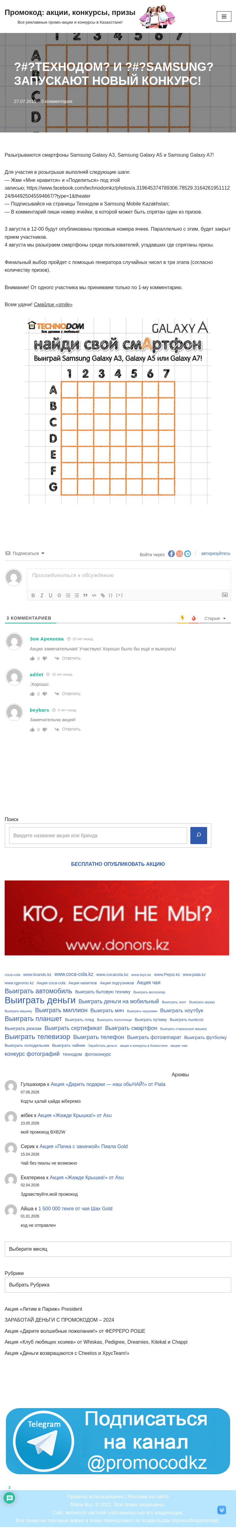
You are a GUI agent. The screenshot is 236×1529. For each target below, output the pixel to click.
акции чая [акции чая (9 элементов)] (178, 1046)
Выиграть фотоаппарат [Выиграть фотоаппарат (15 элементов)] (154, 1038)
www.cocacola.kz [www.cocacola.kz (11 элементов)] (112, 975)
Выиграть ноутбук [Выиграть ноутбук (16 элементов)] (181, 1011)
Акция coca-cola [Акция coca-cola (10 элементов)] (51, 984)
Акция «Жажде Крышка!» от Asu (75, 1116)
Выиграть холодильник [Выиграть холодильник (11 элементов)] (27, 1046)
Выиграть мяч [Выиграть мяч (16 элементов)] (107, 1011)
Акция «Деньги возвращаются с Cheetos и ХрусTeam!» (67, 1355)
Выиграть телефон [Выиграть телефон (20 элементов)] (98, 1038)
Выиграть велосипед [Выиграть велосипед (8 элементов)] (149, 993)
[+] (119, 595)
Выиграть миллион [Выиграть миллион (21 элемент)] (61, 1011)
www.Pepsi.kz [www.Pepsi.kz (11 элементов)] (167, 975)
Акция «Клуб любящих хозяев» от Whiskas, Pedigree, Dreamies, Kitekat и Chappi (96, 1344)
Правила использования (95, 1498)
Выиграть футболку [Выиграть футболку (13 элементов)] (205, 1038)
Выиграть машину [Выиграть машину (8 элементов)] (18, 1012)
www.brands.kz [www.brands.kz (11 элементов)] (37, 975)
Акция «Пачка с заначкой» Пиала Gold (84, 1147)
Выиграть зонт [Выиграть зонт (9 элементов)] (174, 1002)
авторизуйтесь (215, 554)
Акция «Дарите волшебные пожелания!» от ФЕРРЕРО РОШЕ (75, 1332)
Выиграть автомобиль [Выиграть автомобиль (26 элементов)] (38, 991)
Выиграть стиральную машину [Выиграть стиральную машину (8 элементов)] (183, 1029)
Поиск (11, 819)
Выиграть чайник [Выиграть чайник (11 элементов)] (68, 1046)
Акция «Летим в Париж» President (44, 1310)
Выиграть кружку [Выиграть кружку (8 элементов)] (202, 1003)
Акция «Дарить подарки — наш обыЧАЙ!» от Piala (108, 1085)
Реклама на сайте (148, 1498)
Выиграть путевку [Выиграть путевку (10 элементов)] (151, 1021)
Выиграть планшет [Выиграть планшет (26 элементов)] (33, 1019)
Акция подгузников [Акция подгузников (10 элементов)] (117, 984)
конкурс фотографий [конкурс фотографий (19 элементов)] (32, 1054)
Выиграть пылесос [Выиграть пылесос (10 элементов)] (187, 1021)
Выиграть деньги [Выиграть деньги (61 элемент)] (40, 1001)
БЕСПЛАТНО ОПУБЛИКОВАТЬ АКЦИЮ (118, 864)
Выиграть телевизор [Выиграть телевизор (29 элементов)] (37, 1038)
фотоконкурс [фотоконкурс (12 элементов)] (98, 1055)
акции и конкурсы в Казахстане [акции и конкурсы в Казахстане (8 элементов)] (144, 1046)
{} (111, 595)
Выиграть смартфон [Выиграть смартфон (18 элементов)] (131, 1029)
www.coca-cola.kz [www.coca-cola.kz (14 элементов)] (73, 974)
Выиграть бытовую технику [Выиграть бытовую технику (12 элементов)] (102, 992)
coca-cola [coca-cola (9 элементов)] (12, 975)
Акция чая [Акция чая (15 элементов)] (149, 983)
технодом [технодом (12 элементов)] (72, 1055)
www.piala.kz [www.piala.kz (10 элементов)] (194, 975)
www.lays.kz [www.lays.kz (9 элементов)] (141, 975)
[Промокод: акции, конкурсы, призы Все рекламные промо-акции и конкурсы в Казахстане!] (90, 16)
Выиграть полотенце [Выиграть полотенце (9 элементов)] (114, 1021)
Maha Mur (81, 1506)
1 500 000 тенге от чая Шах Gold (76, 1210)
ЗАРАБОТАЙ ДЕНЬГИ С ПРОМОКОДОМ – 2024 (60, 1321)
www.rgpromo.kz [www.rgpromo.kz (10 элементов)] (19, 984)
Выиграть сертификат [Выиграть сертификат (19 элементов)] (73, 1028)
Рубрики (14, 1274)
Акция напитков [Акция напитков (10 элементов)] (82, 984)
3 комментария (56, 101)
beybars (39, 710)
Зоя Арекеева (47, 639)
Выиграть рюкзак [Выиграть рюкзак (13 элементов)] (23, 1029)
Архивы (181, 1076)
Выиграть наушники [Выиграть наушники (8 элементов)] (142, 1012)
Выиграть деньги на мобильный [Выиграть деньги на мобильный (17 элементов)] (119, 1002)
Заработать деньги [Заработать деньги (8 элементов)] (102, 1046)
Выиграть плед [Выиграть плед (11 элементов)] (79, 1020)
